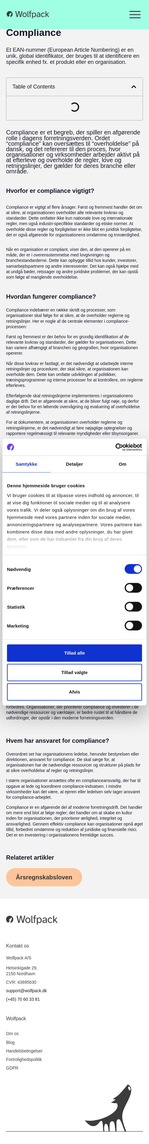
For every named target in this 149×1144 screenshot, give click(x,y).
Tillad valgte (74, 672)
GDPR (12, 1068)
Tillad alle (74, 652)
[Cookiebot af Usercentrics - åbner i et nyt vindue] (115, 447)
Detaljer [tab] (74, 464)
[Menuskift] (135, 14)
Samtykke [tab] (26, 464)
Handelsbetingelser (24, 1050)
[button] (134, 86)
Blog (10, 1042)
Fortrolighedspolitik (24, 1059)
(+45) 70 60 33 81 (23, 999)
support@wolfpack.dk (26, 990)
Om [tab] (122, 464)
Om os (12, 1033)
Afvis (74, 691)
